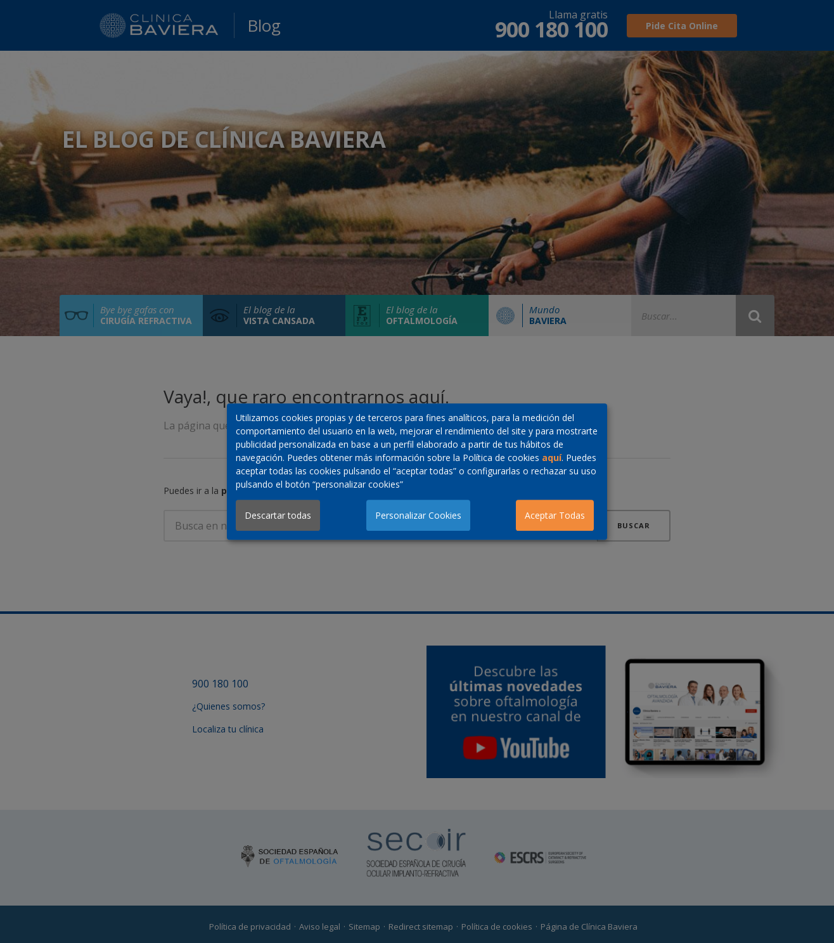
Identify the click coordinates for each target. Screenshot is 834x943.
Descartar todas (278, 515)
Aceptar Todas (555, 515)
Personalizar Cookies (418, 515)
